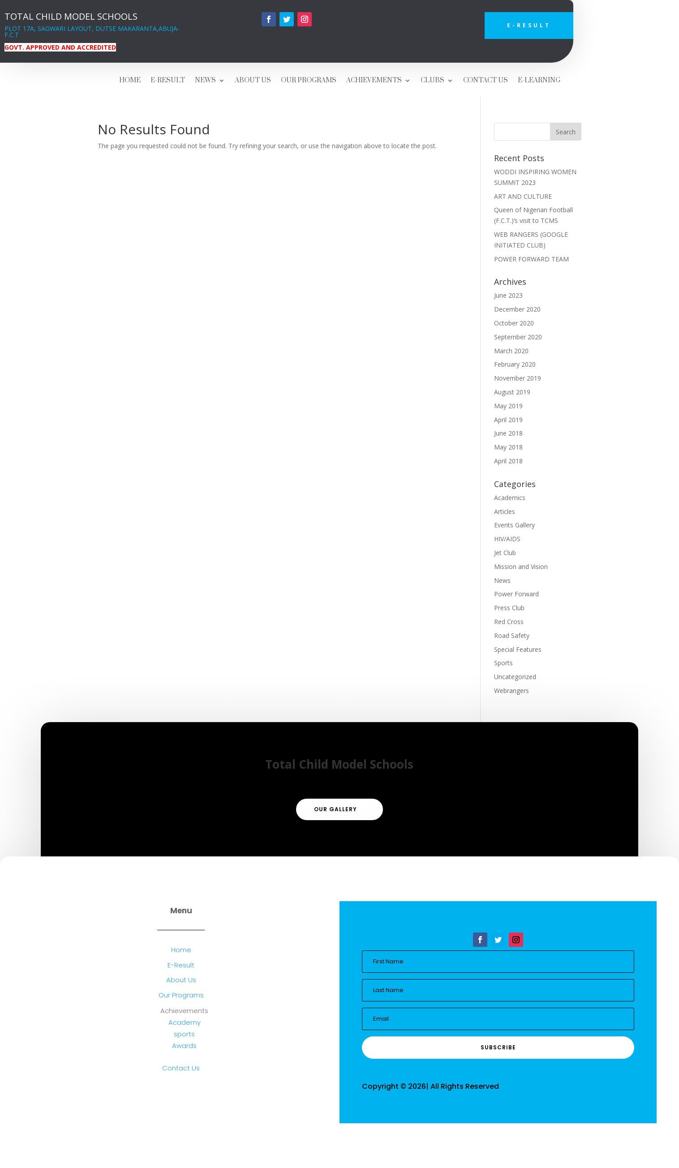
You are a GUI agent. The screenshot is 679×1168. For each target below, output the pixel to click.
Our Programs (181, 995)
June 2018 (508, 433)
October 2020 (514, 323)
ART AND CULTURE (523, 196)
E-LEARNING (539, 81)
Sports (503, 663)
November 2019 (517, 378)
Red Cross (509, 621)
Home (181, 949)
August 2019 (512, 392)
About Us (181, 979)
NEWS (205, 81)
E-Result (529, 25)
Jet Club (505, 552)
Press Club (509, 607)
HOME (130, 81)
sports (184, 1034)
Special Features (517, 649)
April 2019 (508, 419)
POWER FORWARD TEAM (531, 259)
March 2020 (511, 351)
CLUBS (432, 81)
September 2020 (518, 337)
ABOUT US (253, 81)
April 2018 (508, 461)
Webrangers (511, 690)
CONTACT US (485, 81)
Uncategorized (515, 676)
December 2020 (517, 309)
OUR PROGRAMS (308, 81)
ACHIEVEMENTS (374, 81)
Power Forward (516, 594)
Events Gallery (514, 525)
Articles (504, 511)
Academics (509, 497)
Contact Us (181, 1068)
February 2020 (515, 364)
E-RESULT (167, 81)
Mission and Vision (521, 566)
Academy (184, 1022)
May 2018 (508, 447)
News (502, 580)
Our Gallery (335, 809)
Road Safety (511, 635)
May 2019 (508, 406)
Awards (184, 1045)
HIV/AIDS (507, 539)
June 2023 (508, 295)
